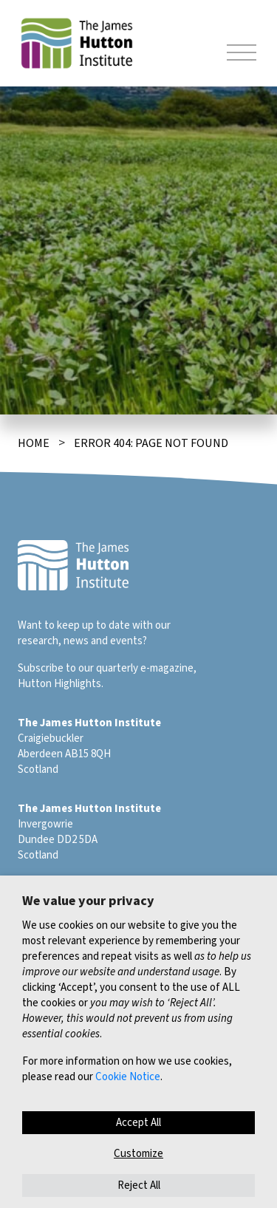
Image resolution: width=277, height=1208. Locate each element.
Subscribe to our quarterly (78, 668)
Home (33, 443)
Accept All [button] (138, 1122)
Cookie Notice (127, 1077)
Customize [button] (138, 1153)
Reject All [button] (138, 1185)
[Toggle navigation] (241, 54)
